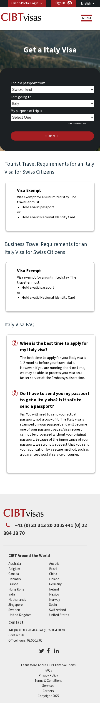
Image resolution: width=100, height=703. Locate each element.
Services (48, 685)
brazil (53, 568)
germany (55, 584)
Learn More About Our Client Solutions (48, 665)
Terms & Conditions (48, 680)
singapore (15, 604)
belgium (14, 568)
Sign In (60, 3)
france (13, 584)
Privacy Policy (48, 675)
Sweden (14, 609)
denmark (14, 579)
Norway (54, 599)
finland (54, 579)
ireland (54, 589)
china (53, 574)
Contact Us (16, 635)
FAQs (48, 670)
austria (54, 563)
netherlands (17, 599)
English (86, 3)
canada (13, 574)
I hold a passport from (28, 82)
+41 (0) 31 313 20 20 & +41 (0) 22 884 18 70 (36, 630)
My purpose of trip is (26, 110)
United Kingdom (19, 615)
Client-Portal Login (24, 3)
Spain (53, 604)
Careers (48, 690)
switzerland (57, 609)
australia (14, 563)
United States (59, 615)
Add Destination (77, 123)
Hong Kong (16, 589)
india (11, 594)
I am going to (21, 96)
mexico (54, 594)
